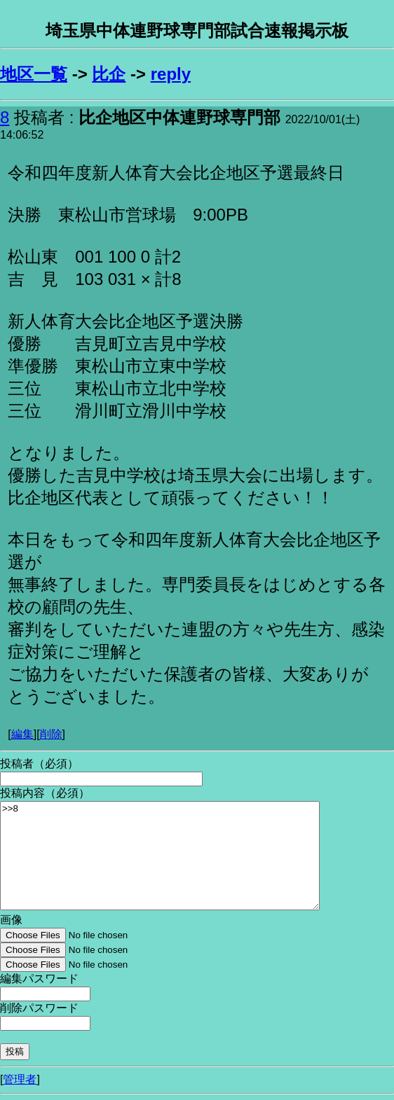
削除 (51, 734)
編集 (22, 734)
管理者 (19, 1079)
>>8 (160, 855)
